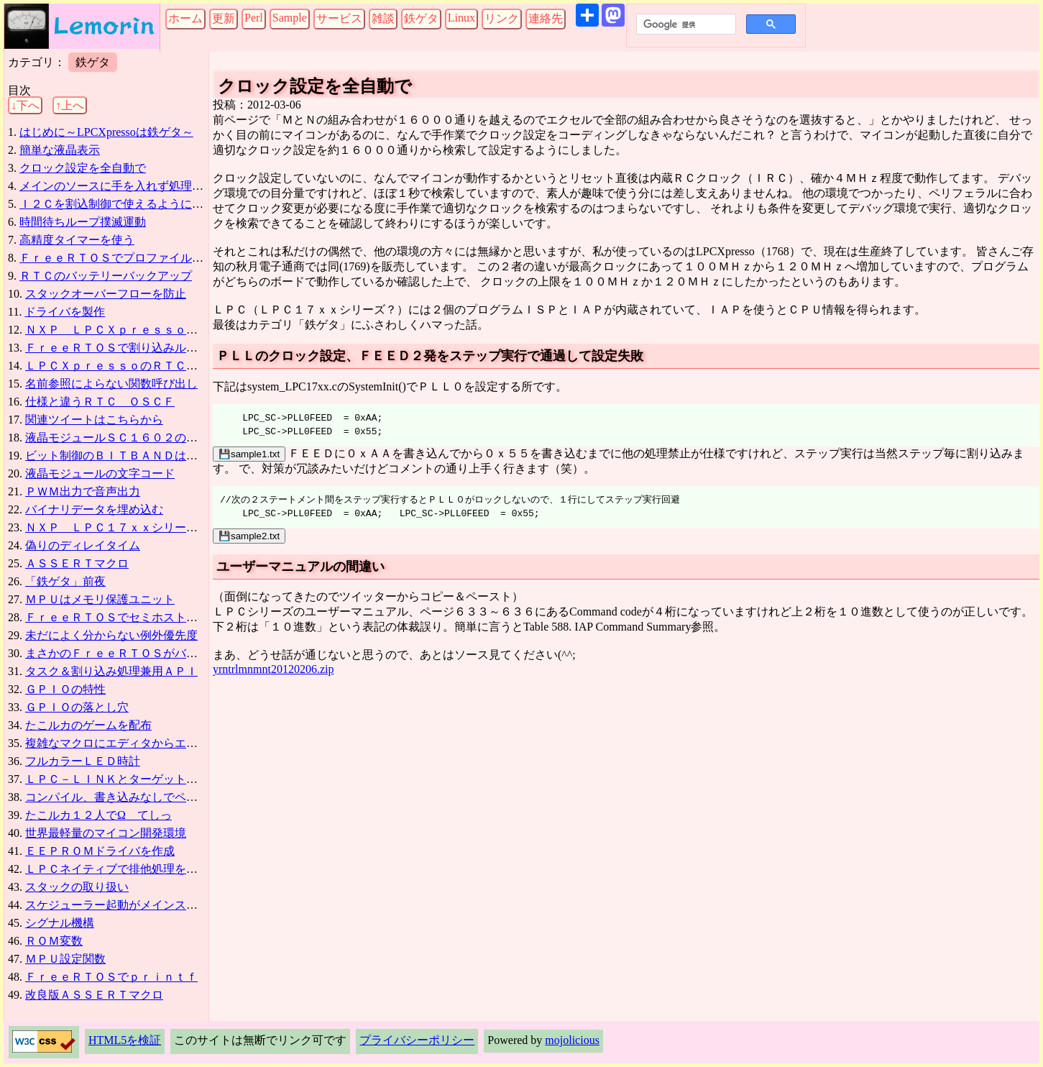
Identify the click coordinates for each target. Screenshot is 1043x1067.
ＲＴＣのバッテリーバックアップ (105, 276)
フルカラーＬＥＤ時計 (82, 761)
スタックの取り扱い (77, 887)
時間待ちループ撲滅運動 (82, 222)
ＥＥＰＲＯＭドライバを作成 (100, 851)
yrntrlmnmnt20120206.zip (273, 669)
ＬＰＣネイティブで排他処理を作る (117, 869)
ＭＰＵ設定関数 (65, 959)
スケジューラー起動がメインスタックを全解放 (146, 905)
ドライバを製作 (64, 312)
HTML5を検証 (124, 1040)
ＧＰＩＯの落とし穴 (77, 707)
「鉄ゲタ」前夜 (65, 581)
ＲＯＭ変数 (54, 941)
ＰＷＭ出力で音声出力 (82, 491)
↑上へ (69, 105)
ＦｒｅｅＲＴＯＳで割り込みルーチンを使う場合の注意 (169, 348)
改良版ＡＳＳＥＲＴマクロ (94, 995)
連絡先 (545, 18)
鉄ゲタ (421, 18)
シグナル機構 (59, 923)
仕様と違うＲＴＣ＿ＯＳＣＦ (100, 401)
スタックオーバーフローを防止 (105, 294)
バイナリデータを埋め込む (94, 509)
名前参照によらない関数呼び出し (111, 383)
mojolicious (572, 1040)
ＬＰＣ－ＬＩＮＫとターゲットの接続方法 (134, 779)
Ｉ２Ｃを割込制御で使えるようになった (122, 204)
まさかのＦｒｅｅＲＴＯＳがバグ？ (117, 653)
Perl (253, 18)
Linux (461, 18)
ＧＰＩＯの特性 (65, 689)
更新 (223, 18)
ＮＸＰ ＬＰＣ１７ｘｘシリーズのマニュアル (146, 527)
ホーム (185, 18)
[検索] (684, 24)
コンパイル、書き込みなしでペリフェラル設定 (146, 797)
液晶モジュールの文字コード (100, 473)
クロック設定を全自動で (82, 168)
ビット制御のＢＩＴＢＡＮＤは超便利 (123, 455)
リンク (501, 18)
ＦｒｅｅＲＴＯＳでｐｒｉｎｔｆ (111, 977)
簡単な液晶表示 (59, 150)
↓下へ (25, 105)
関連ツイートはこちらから (94, 419)
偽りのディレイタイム (82, 545)
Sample (289, 18)
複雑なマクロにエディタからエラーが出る (134, 743)
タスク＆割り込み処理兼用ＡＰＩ (111, 671)
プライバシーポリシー (416, 1040)
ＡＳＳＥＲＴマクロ (77, 563)
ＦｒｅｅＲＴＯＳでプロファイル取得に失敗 (134, 258)
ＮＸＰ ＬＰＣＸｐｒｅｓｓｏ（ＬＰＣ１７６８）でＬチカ (180, 330)
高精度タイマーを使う (76, 240)
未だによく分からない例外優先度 (111, 635)
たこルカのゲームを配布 (88, 725)
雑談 (383, 18)
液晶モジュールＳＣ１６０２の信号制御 (128, 437)
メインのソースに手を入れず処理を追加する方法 (145, 186)
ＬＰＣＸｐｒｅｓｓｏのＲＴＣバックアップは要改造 (163, 366)
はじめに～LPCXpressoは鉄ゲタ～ (106, 132)
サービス (339, 18)
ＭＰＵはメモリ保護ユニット (100, 599)
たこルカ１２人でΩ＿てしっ (98, 815)
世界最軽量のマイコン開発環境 (105, 833)
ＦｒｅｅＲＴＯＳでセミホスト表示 (117, 617)
